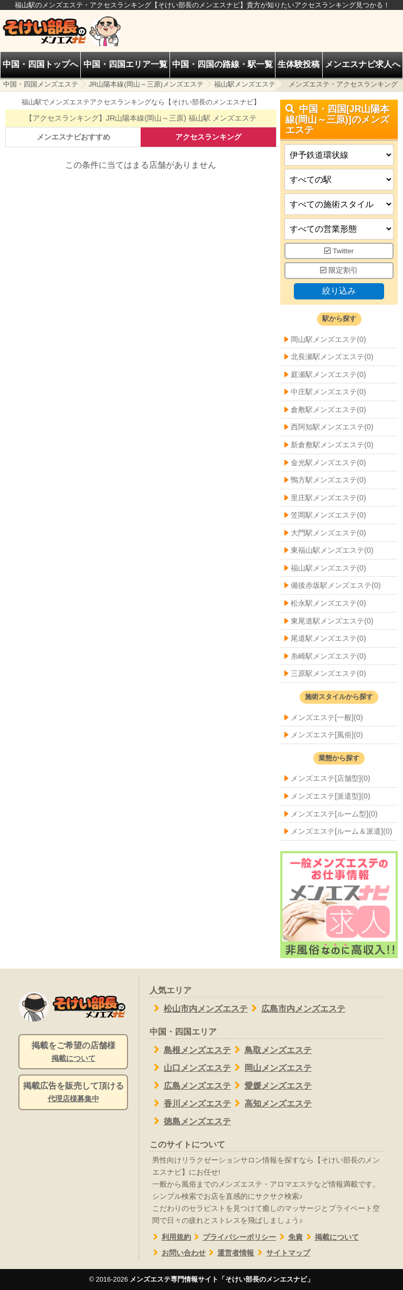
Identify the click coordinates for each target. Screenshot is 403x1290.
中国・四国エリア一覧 (125, 64)
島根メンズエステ (190, 1050)
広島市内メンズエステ (297, 1008)
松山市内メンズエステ (199, 1008)
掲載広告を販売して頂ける (73, 1092)
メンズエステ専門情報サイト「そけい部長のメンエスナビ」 (222, 1279)
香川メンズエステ (190, 1103)
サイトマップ (282, 1253)
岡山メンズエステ (271, 1067)
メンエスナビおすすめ (73, 137)
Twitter (339, 251)
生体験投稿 (299, 64)
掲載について (331, 1237)
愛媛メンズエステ (271, 1085)
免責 (289, 1237)
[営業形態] (339, 229)
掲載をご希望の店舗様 (73, 1052)
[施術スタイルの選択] (339, 204)
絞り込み (339, 290)
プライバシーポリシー (234, 1237)
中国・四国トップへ (40, 64)
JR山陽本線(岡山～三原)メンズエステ (146, 84)
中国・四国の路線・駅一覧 (222, 64)
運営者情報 (230, 1253)
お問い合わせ (178, 1253)
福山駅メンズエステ (244, 84)
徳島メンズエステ (190, 1121)
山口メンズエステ (190, 1067)
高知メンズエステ (271, 1103)
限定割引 (339, 271)
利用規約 (170, 1237)
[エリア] (339, 179)
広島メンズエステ (190, 1085)
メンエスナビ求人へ (362, 64)
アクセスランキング (208, 137)
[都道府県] (339, 155)
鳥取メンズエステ (271, 1050)
